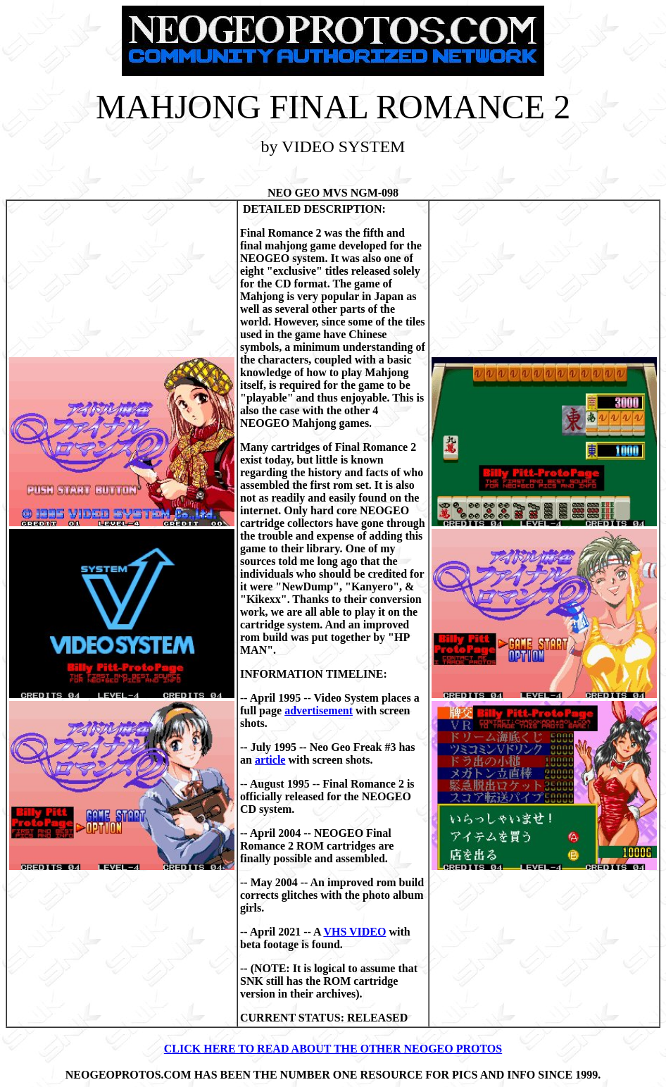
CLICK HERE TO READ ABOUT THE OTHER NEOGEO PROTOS (333, 1049)
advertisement (318, 710)
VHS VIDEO (354, 932)
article (270, 760)
